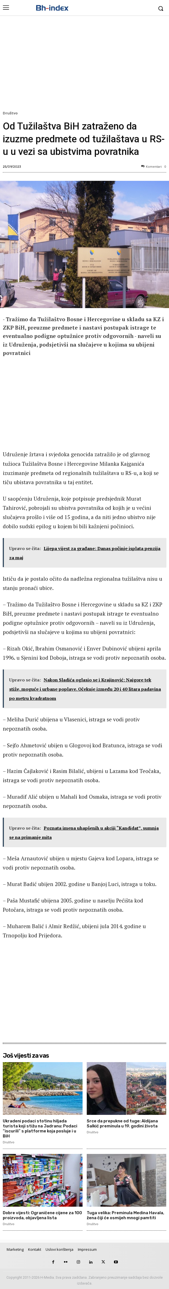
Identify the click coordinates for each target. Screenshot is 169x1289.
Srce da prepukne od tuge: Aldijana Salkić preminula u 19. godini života (122, 1123)
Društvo (11, 113)
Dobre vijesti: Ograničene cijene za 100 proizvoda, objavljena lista (42, 1215)
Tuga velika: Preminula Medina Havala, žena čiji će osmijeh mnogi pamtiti (125, 1215)
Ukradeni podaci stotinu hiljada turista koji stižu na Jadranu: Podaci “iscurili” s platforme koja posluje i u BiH (40, 1128)
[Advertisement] (84, 64)
